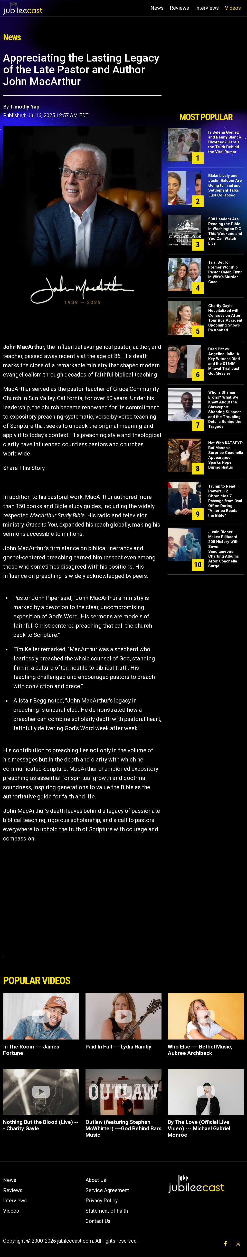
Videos (233, 8)
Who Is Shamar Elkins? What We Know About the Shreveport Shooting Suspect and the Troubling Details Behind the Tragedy (224, 409)
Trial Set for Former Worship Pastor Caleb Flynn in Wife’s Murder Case (225, 272)
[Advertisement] (205, 80)
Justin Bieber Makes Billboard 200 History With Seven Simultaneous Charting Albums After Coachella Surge (223, 549)
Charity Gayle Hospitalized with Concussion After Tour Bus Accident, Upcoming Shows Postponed (225, 317)
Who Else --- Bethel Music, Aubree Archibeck (200, 1050)
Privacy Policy (102, 1200)
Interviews (207, 8)
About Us (96, 1180)
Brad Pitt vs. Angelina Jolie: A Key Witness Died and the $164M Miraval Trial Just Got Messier (224, 361)
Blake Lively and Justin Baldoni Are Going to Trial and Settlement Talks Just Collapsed (225, 185)
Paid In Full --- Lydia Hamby (118, 1047)
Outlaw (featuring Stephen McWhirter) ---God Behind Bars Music (124, 1128)
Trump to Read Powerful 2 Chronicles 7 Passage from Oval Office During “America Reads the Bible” (225, 501)
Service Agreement (107, 1190)
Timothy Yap (24, 107)
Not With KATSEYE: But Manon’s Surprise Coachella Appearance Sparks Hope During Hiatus (225, 455)
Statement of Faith (107, 1211)
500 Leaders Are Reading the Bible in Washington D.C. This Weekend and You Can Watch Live (225, 231)
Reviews (179, 8)
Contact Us (98, 1221)
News (157, 8)
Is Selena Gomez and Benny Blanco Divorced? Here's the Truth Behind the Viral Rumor (224, 142)
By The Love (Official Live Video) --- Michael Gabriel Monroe (199, 1128)
